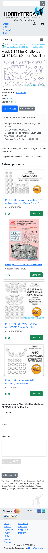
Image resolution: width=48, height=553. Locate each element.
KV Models (33, 44)
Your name (6, 412)
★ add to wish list (27, 108)
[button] (32, 23)
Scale (4, 96)
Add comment (9, 475)
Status (5, 102)
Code (4, 89)
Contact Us (23, 523)
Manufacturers (9, 92)
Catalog (7, 39)
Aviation (10, 44)
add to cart (10, 108)
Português (7, 30)
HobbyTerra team (36, 548)
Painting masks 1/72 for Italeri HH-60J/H (23, 265)
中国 (5, 33)
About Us (22, 527)
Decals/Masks (20, 44)
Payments (8, 530)
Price (4, 99)
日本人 (6, 27)
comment (6, 437)
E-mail (4, 424)
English (6, 24)
